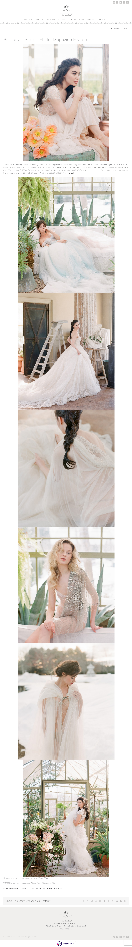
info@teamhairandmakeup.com (66, 923)
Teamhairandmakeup (13, 888)
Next (125, 29)
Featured (39, 888)
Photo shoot (58, 888)
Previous (117, 29)
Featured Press (48, 888)
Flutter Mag (43, 878)
